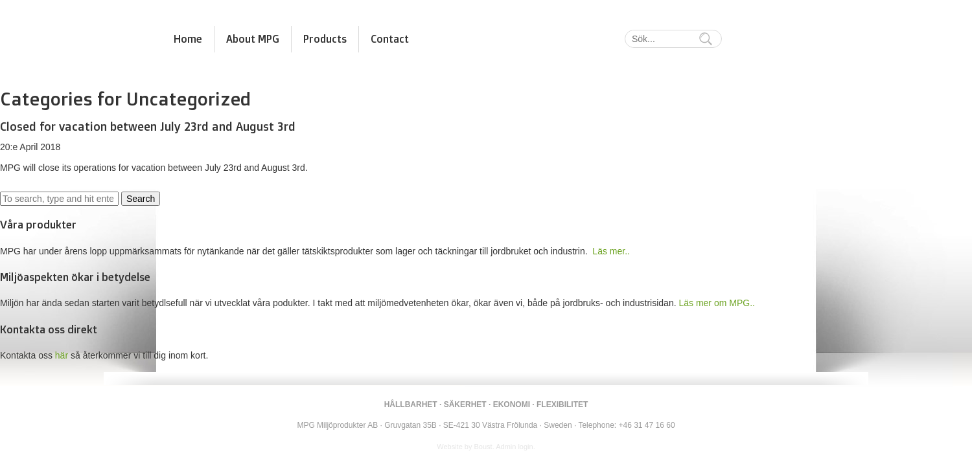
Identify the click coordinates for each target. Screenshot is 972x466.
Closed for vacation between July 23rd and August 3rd (147, 126)
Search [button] (140, 199)
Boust (483, 446)
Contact (390, 38)
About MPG (252, 38)
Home (188, 38)
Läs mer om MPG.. (716, 303)
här (61, 355)
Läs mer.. (611, 251)
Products (325, 38)
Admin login (514, 446)
